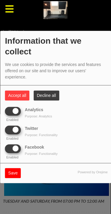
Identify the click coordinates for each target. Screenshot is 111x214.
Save (13, 173)
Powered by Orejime (92, 172)
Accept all (17, 95)
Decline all (46, 95)
